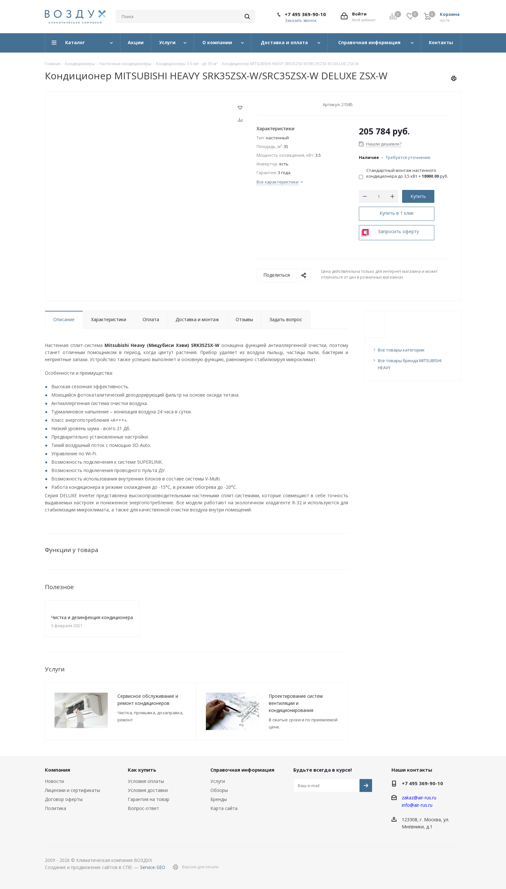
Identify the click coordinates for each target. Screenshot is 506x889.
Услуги (217, 781)
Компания (57, 769)
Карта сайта (224, 808)
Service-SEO (152, 867)
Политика (55, 808)
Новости (54, 781)
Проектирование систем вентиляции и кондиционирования (296, 703)
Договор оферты (64, 799)
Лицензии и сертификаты (72, 790)
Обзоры (219, 790)
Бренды (218, 799)
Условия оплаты (146, 781)
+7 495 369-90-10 (305, 14)
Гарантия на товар (148, 799)
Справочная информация (242, 769)
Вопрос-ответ (143, 808)
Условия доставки (148, 790)
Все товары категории (401, 350)
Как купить (142, 769)
